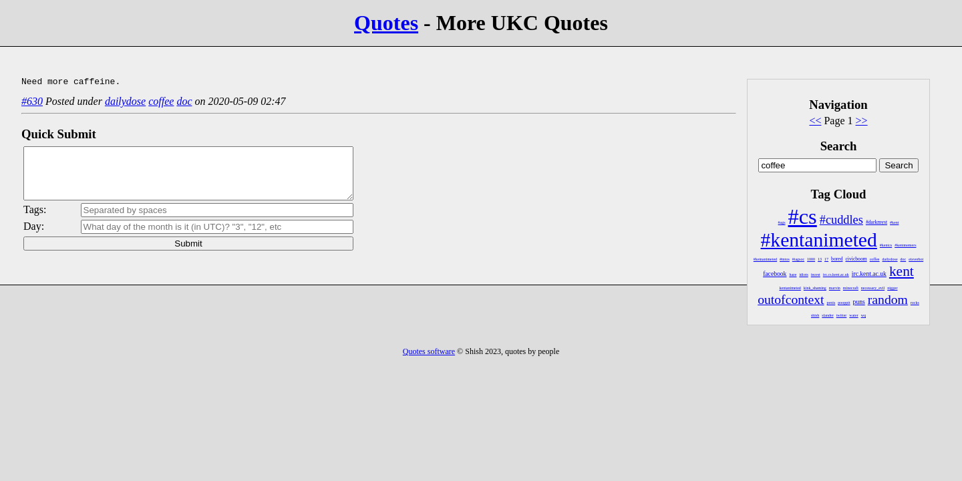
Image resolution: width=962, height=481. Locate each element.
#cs (802, 216)
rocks (915, 303)
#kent (894, 222)
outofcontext (791, 299)
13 (820, 259)
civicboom (855, 259)
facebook (774, 273)
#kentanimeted (819, 240)
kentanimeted (790, 288)
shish (815, 315)
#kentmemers (905, 245)
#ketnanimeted (765, 259)
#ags (782, 222)
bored (836, 259)
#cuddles (841, 219)
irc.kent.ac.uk (869, 273)
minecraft (850, 288)
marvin (834, 288)
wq (863, 315)
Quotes (386, 23)
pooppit (844, 303)
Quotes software (429, 351)
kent (901, 271)
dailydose (890, 259)
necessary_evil (873, 288)
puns (859, 301)
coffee (875, 259)
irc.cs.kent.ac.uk (836, 275)
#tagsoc (798, 259)
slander (827, 315)
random (888, 299)
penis (831, 303)
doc (904, 259)
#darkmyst (876, 222)
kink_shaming (815, 288)
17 (826, 259)
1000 (811, 259)
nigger (892, 288)
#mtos (785, 259)
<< (815, 120)
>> (862, 120)
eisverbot (916, 259)
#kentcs (886, 245)
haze (792, 275)
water (853, 315)
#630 (32, 103)
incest (815, 275)
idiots (803, 275)
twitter (841, 315)
